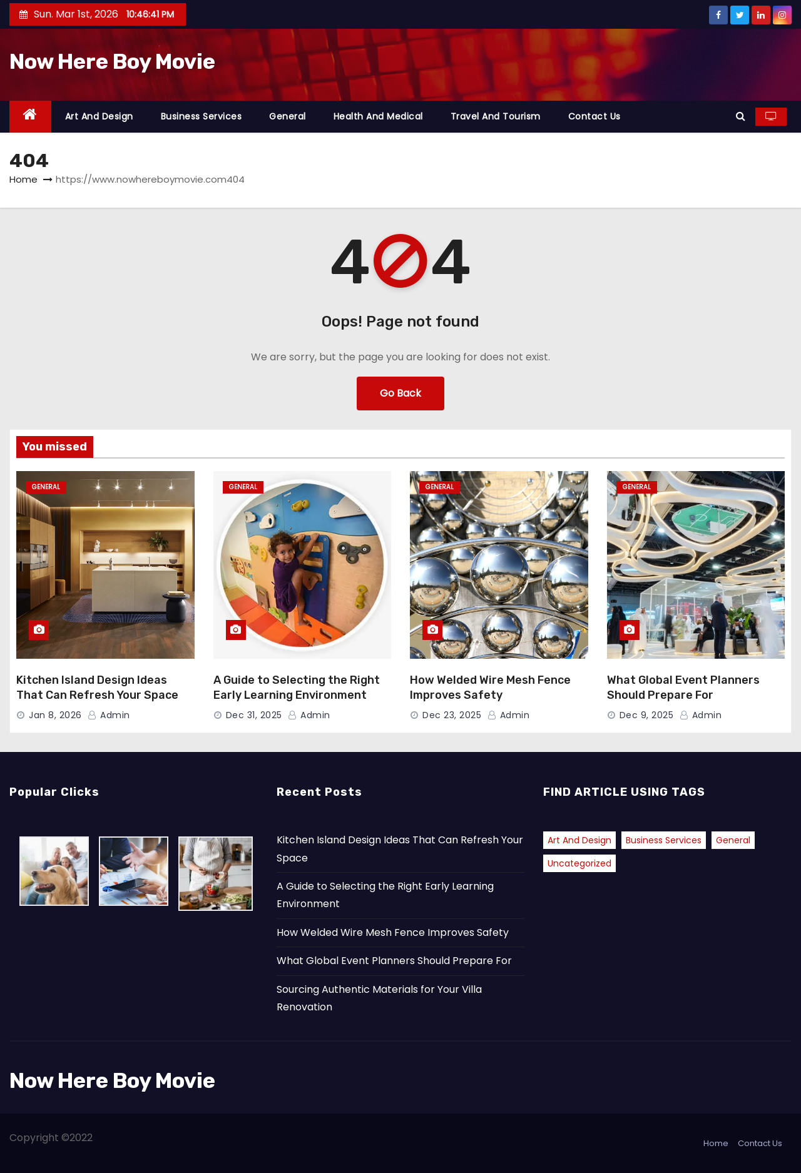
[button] (740, 116)
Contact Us (594, 116)
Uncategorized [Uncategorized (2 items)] (579, 863)
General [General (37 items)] (733, 840)
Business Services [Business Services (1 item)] (664, 840)
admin (109, 715)
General (287, 116)
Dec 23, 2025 (451, 715)
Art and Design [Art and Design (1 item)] (579, 840)
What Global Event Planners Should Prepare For (683, 687)
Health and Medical (378, 116)
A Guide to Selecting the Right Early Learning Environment (296, 687)
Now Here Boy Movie (112, 61)
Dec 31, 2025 (254, 715)
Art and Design (99, 116)
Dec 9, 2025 (647, 715)
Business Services (201, 116)
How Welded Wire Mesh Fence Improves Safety (490, 687)
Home (23, 179)
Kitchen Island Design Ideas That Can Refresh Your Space (97, 687)
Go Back (400, 393)
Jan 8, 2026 (55, 715)
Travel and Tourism (496, 116)
